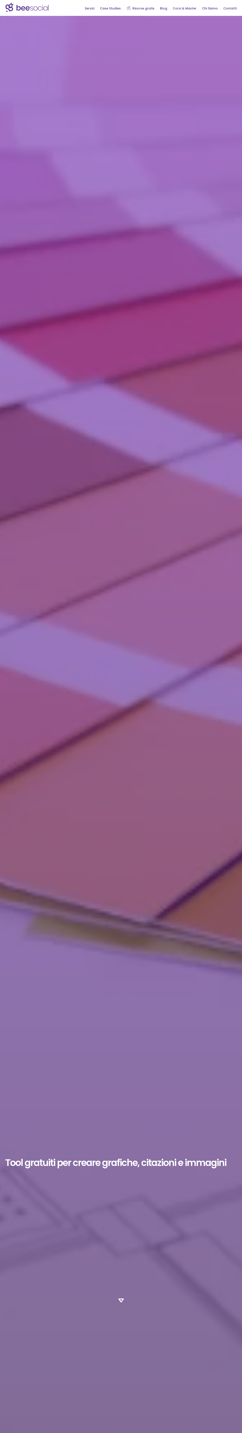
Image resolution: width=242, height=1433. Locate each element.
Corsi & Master (184, 8)
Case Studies (110, 8)
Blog (163, 8)
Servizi (89, 8)
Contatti (230, 8)
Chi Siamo (210, 8)
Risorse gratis (143, 8)
